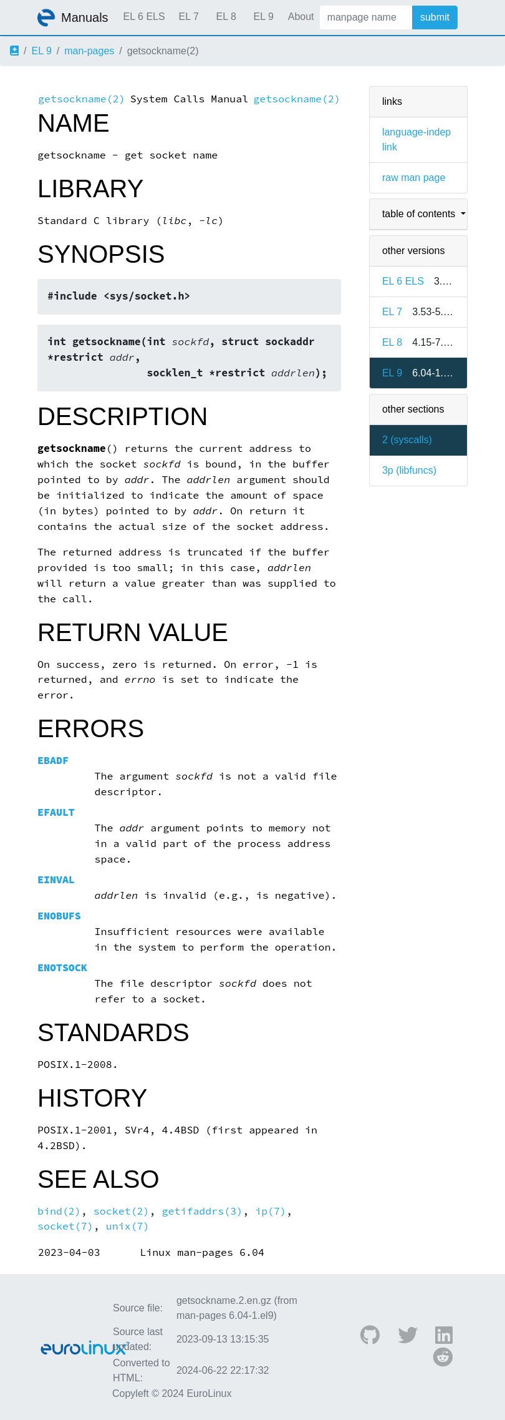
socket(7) (65, 1226)
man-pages (89, 51)
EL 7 (188, 16)
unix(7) (128, 1226)
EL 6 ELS (144, 16)
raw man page (413, 177)
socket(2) (122, 1211)
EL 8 (226, 16)
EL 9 (263, 16)
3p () (409, 470)
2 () (407, 439)
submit (435, 17)
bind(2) (59, 1211)
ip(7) (270, 1211)
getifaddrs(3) (202, 1211)
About (301, 16)
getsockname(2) (81, 98)
